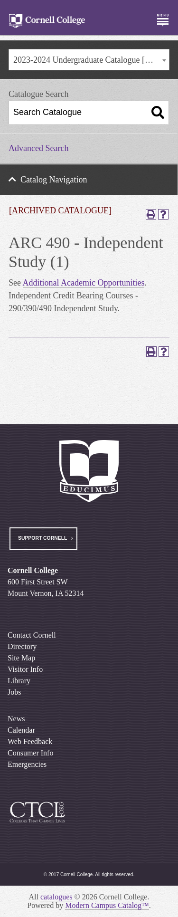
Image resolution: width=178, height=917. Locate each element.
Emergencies (27, 764)
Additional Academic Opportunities (84, 282)
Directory (22, 646)
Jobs (14, 692)
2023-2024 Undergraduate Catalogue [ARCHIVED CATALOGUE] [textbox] (91, 60)
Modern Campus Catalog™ (107, 905)
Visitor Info (25, 669)
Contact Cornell (32, 635)
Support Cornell (42, 538)
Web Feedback (30, 741)
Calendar (21, 730)
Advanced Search (38, 148)
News (16, 719)
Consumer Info (30, 753)
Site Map (21, 658)
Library (19, 681)
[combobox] (89, 59)
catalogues (56, 897)
